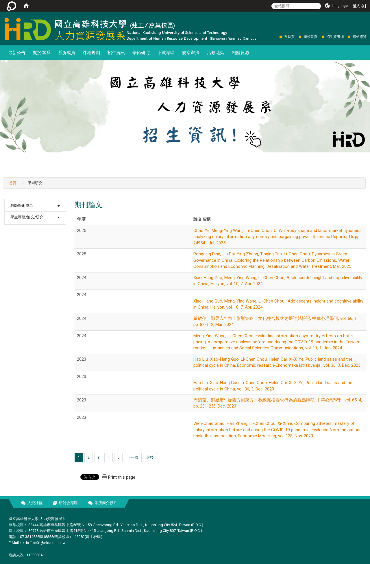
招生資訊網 (335, 37)
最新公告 (16, 52)
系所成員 (66, 52)
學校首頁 (310, 37)
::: (276, 36)
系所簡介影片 (106, 503)
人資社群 (34, 503)
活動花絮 (215, 52)
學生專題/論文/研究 (26, 217)
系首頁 (289, 37)
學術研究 (141, 52)
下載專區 (166, 52)
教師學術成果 (21, 205)
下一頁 (132, 457)
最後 (150, 457)
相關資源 (240, 52)
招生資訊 (116, 52)
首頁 (12, 183)
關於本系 (41, 52)
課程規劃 (91, 52)
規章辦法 (190, 52)
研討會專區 (68, 503)
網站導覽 (360, 37)
